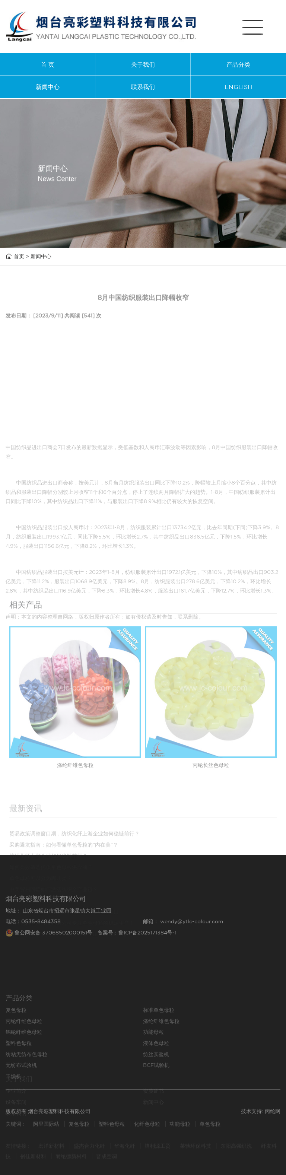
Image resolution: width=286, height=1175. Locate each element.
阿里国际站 (46, 1127)
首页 (19, 257)
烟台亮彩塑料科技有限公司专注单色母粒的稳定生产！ (71, 963)
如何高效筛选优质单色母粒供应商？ (51, 907)
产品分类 (238, 64)
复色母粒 (16, 1034)
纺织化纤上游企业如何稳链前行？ (48, 896)
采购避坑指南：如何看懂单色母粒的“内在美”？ (63, 884)
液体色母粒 (156, 1067)
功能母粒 (153, 1056)
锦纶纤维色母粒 (24, 1056)
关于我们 (143, 64)
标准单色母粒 (158, 1034)
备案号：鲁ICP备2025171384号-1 (137, 948)
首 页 (47, 64)
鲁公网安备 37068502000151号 (50, 948)
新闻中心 (48, 86)
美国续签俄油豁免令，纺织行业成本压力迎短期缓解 (69, 974)
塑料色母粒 (19, 1067)
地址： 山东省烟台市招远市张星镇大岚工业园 (58, 926)
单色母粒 (210, 1127)
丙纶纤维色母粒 (24, 1045)
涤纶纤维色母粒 (161, 1045)
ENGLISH (238, 86)
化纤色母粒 (148, 1127)
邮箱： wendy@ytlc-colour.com (183, 937)
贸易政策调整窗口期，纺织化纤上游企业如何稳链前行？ (74, 873)
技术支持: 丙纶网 (260, 1115)
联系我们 (143, 86)
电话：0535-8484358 (33, 937)
